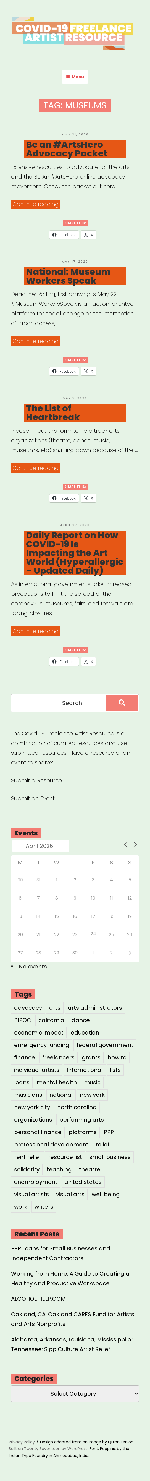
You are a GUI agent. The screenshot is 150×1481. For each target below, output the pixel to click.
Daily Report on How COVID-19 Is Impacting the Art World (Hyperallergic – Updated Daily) (74, 553)
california (51, 1020)
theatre (89, 1169)
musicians (28, 1095)
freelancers (58, 1057)
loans (22, 1082)
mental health (57, 1082)
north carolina (77, 1107)
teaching (59, 1169)
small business (110, 1157)
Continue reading (36, 204)
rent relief (27, 1157)
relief (102, 1144)
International (85, 1070)
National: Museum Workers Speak (68, 276)
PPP (109, 1132)
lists (115, 1070)
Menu (75, 77)
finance (24, 1057)
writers (44, 1207)
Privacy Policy (22, 1442)
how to (117, 1057)
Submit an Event (33, 798)
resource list (65, 1157)
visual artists (31, 1194)
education (85, 1032)
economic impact (39, 1032)
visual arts (70, 1194)
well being (106, 1194)
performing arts (81, 1120)
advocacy (28, 1008)
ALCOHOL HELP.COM (38, 1299)
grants (91, 1057)
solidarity (27, 1169)
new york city (32, 1107)
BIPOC (22, 1020)
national (61, 1095)
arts (54, 1008)
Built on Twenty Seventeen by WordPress (48, 1448)
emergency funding (41, 1045)
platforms (83, 1132)
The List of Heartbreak (53, 413)
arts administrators (95, 1008)
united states (83, 1182)
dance (81, 1020)
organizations (33, 1120)
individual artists (36, 1070)
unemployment (35, 1182)
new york (92, 1095)
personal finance (38, 1132)
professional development (51, 1144)
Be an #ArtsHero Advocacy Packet (66, 149)
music (92, 1082)
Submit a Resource (36, 780)
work (20, 1207)
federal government (105, 1045)
